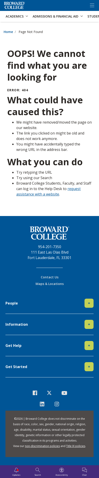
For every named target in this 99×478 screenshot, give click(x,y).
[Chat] (84, 472)
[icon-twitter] (49, 393)
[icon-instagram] (57, 404)
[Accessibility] (61, 472)
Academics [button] (15, 16)
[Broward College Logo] (14, 5)
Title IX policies (75, 446)
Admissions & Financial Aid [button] (55, 16)
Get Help (49, 345)
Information (49, 324)
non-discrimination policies (42, 446)
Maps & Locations (50, 284)
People (49, 303)
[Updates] (16, 472)
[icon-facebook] (34, 393)
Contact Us (49, 277)
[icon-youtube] (64, 393)
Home (8, 32)
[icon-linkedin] (42, 404)
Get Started (49, 366)
